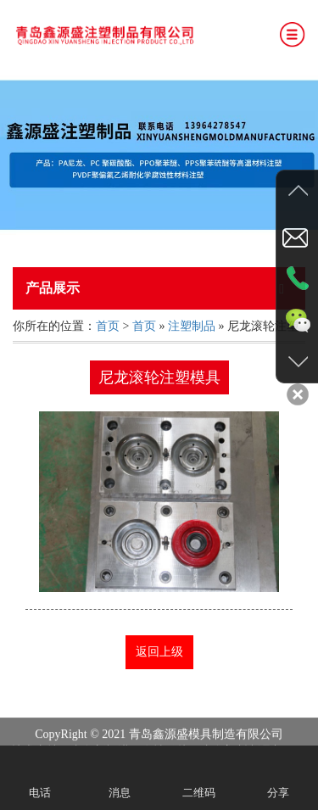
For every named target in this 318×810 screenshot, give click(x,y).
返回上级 (159, 651)
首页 (108, 326)
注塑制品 (191, 326)
